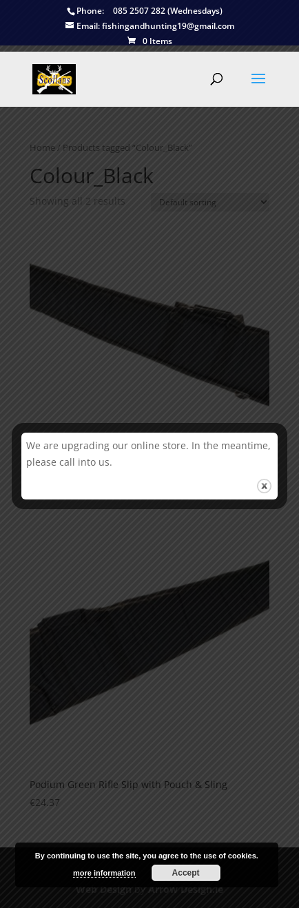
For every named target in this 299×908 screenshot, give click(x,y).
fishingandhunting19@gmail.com (149, 26)
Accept (186, 873)
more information (104, 873)
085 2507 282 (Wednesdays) (145, 11)
